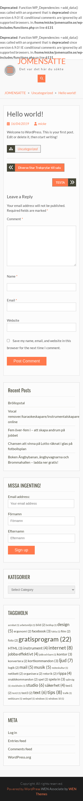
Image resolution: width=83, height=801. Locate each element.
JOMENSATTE (41, 61)
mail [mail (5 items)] (26, 667)
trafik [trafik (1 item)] (67, 693)
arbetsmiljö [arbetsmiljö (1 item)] (27, 625)
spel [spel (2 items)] (43, 679)
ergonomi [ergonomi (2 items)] (22, 631)
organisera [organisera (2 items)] (32, 673)
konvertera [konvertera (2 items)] (17, 661)
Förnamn (15, 514)
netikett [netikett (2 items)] (15, 673)
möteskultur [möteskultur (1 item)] (60, 667)
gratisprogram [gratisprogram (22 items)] (45, 639)
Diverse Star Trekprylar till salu (39, 167)
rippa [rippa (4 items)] (64, 673)
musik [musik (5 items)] (42, 667)
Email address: (41, 501)
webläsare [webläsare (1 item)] (15, 698)
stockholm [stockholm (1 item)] (18, 685)
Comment (15, 219)
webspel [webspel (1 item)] (29, 698)
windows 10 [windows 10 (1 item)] (56, 698)
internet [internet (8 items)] (60, 648)
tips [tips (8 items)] (54, 692)
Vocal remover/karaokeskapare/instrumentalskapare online (43, 416)
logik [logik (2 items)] (13, 667)
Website (13, 320)
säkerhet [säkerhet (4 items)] (55, 685)
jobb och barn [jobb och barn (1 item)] (47, 654)
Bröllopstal (16, 403)
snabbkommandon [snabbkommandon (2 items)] (23, 679)
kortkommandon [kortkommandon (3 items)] (43, 661)
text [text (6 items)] (40, 692)
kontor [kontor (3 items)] (64, 654)
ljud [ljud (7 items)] (66, 660)
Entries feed (17, 741)
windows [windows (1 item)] (41, 698)
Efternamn (16, 531)
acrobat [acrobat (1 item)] (13, 625)
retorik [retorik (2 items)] (50, 673)
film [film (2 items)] (65, 631)
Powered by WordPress (23, 789)
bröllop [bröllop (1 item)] (51, 625)
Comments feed (20, 749)
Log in (12, 732)
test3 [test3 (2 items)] (27, 693)
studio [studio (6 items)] (35, 685)
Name (12, 276)
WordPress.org (19, 757)
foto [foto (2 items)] (13, 640)
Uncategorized (42, 93)
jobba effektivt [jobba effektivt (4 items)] (23, 654)
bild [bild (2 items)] (40, 625)
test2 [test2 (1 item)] (16, 693)
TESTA (60, 182)
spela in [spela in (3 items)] (57, 679)
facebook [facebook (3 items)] (41, 631)
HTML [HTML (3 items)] (15, 648)
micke (42, 124)
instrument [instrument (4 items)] (35, 648)
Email (12, 300)
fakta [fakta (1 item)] (55, 631)
